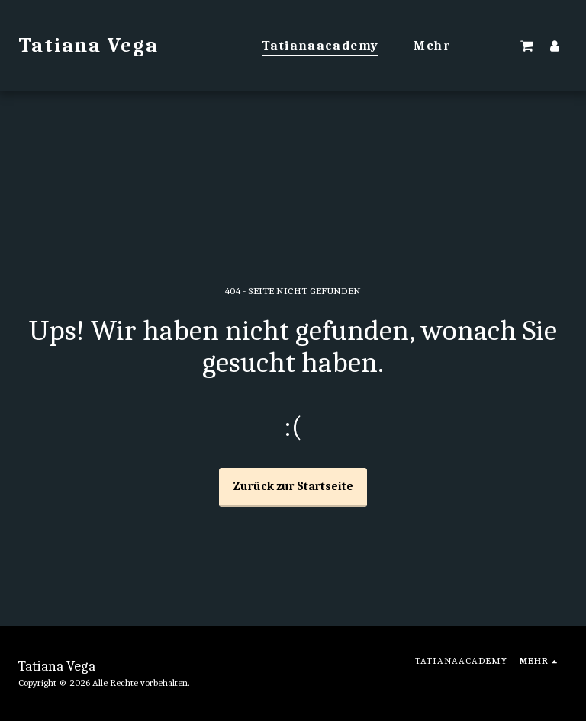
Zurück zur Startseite (293, 486)
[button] (527, 45)
